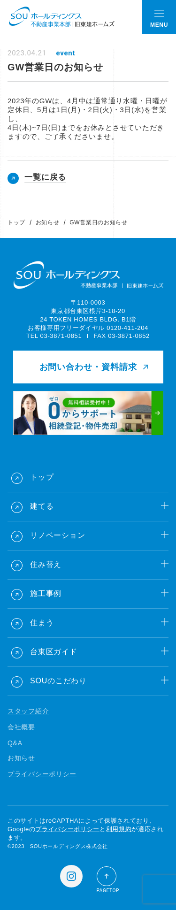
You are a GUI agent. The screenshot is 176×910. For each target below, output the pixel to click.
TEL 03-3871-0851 (54, 335)
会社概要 (21, 727)
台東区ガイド (53, 652)
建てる (42, 506)
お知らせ (47, 222)
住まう (42, 623)
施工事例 (45, 593)
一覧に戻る (45, 177)
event (65, 53)
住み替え (45, 564)
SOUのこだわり (58, 681)
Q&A (15, 743)
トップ (16, 222)
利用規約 (119, 829)
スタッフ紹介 (28, 711)
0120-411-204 (127, 327)
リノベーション (57, 535)
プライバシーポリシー (42, 774)
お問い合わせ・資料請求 (88, 367)
